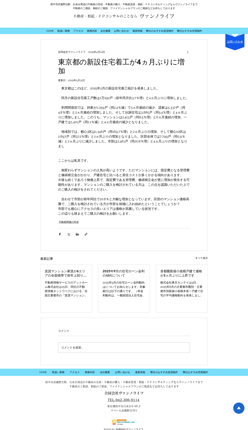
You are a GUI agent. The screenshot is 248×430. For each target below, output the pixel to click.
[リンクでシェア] (86, 234)
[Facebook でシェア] (59, 234)
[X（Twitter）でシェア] (68, 234)
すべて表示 (201, 258)
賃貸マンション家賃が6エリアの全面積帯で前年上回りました (65, 273)
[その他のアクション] (188, 52)
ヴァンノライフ (157, 16)
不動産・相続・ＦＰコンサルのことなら (105, 16)
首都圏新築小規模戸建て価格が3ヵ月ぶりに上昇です (181, 273)
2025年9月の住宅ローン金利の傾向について (123, 273)
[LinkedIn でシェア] (77, 234)
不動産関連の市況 (69, 222)
